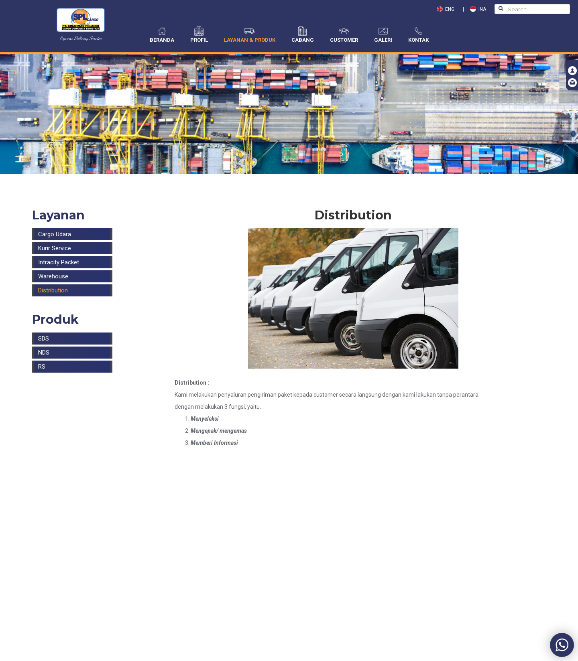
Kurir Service (54, 248)
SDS (43, 338)
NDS (43, 352)
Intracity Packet (58, 262)
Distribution (53, 290)
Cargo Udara (54, 234)
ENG (447, 9)
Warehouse (53, 276)
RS (41, 366)
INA (478, 9)
